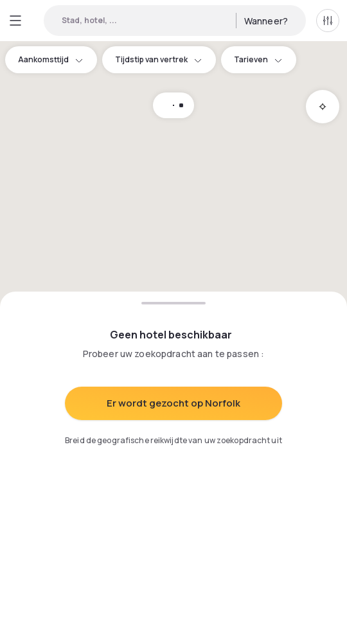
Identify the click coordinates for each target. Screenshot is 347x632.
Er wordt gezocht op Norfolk (173, 403)
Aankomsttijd (51, 59)
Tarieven (258, 59)
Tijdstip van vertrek (159, 59)
